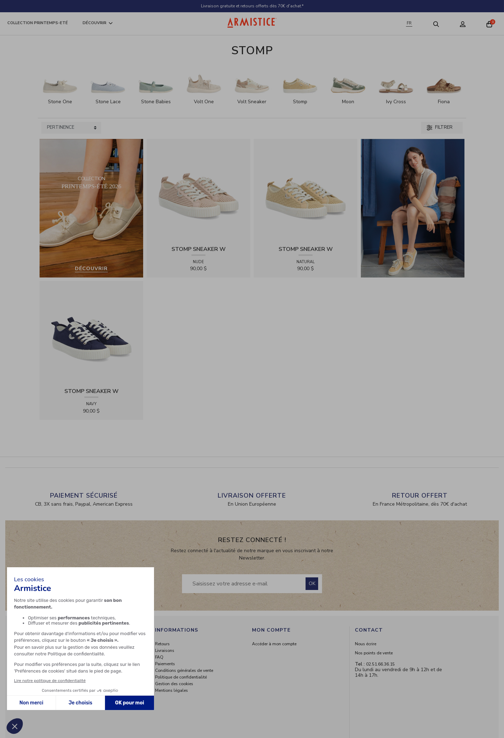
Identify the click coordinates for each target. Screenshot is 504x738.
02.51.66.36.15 (380, 664)
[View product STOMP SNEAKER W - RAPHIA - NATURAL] (305, 190)
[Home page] (251, 22)
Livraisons (164, 650)
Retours (162, 644)
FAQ (159, 657)
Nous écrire (365, 644)
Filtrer (440, 127)
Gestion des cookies (174, 684)
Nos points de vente (374, 653)
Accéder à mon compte (274, 644)
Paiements (165, 664)
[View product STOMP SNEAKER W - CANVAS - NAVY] (91, 332)
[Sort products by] (71, 128)
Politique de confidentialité (181, 677)
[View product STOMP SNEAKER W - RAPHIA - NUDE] (198, 190)
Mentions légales (171, 690)
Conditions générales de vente (184, 670)
